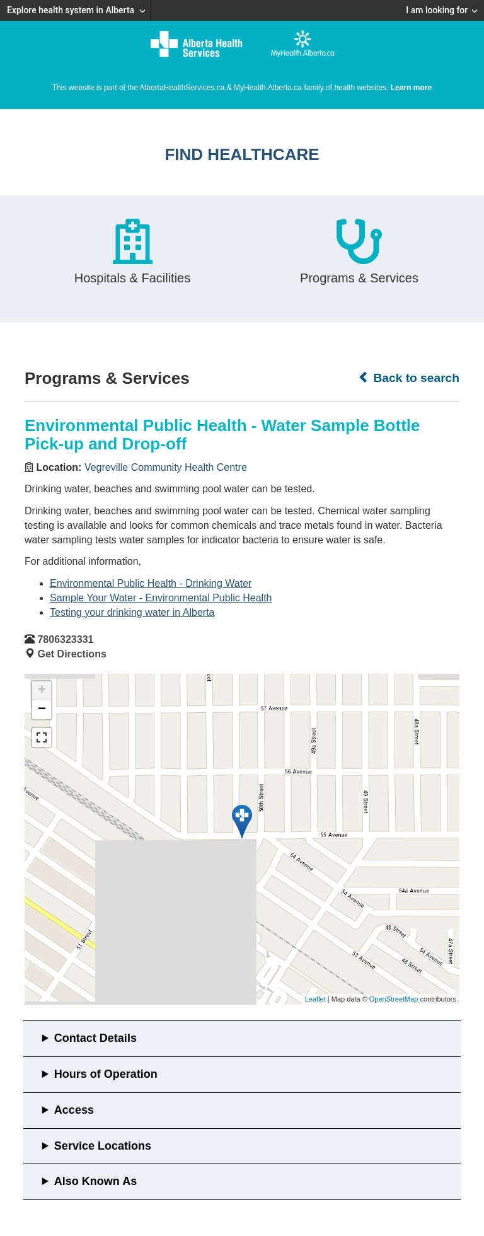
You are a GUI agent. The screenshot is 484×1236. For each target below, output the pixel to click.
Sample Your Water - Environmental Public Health (161, 597)
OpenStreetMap (393, 999)
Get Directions (71, 654)
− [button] (42, 709)
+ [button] (42, 690)
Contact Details (95, 1038)
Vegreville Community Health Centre (165, 467)
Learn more (411, 87)
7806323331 (65, 639)
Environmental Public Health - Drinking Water (150, 583)
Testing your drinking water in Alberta (132, 612)
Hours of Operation (106, 1074)
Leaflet (315, 999)
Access (74, 1110)
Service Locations (102, 1146)
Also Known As (95, 1181)
